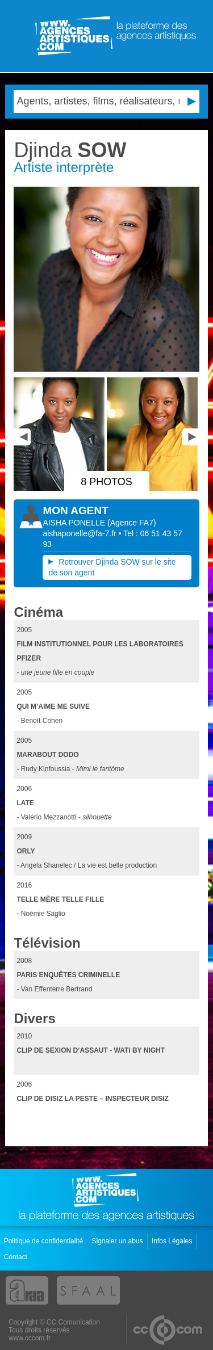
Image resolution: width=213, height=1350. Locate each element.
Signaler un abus (117, 1241)
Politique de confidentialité (44, 1241)
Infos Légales (173, 1241)
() (131, 522)
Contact (17, 1257)
